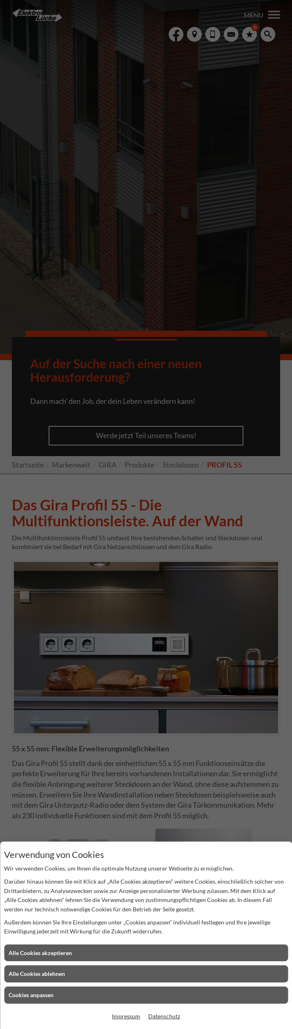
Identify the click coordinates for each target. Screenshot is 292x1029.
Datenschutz (164, 1016)
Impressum (126, 1016)
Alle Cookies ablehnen (37, 973)
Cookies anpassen (31, 994)
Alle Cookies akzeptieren (40, 952)
